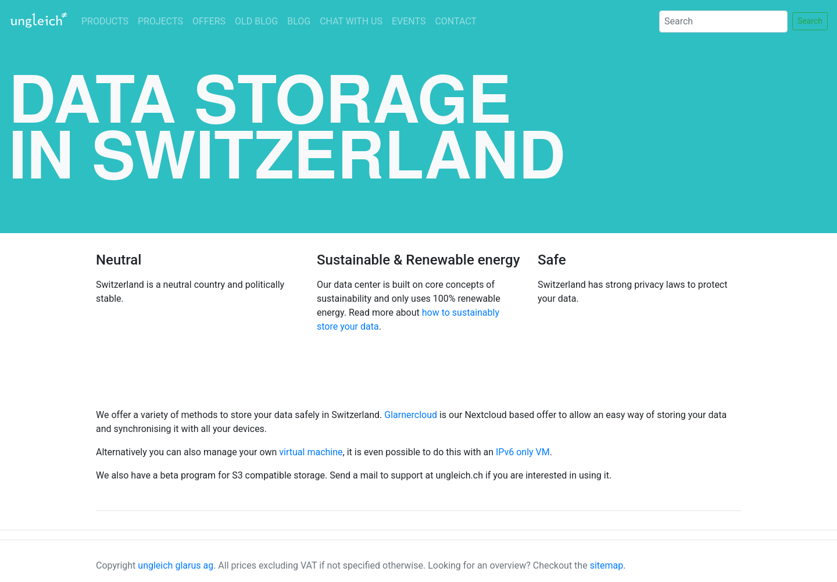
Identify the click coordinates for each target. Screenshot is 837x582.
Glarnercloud (410, 414)
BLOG (298, 21)
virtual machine (310, 452)
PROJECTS (160, 21)
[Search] (723, 21)
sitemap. (608, 565)
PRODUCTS (104, 21)
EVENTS (408, 21)
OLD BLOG (256, 21)
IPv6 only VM (523, 452)
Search (809, 21)
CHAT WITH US (351, 21)
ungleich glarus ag (175, 565)
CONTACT (456, 21)
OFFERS (209, 21)
